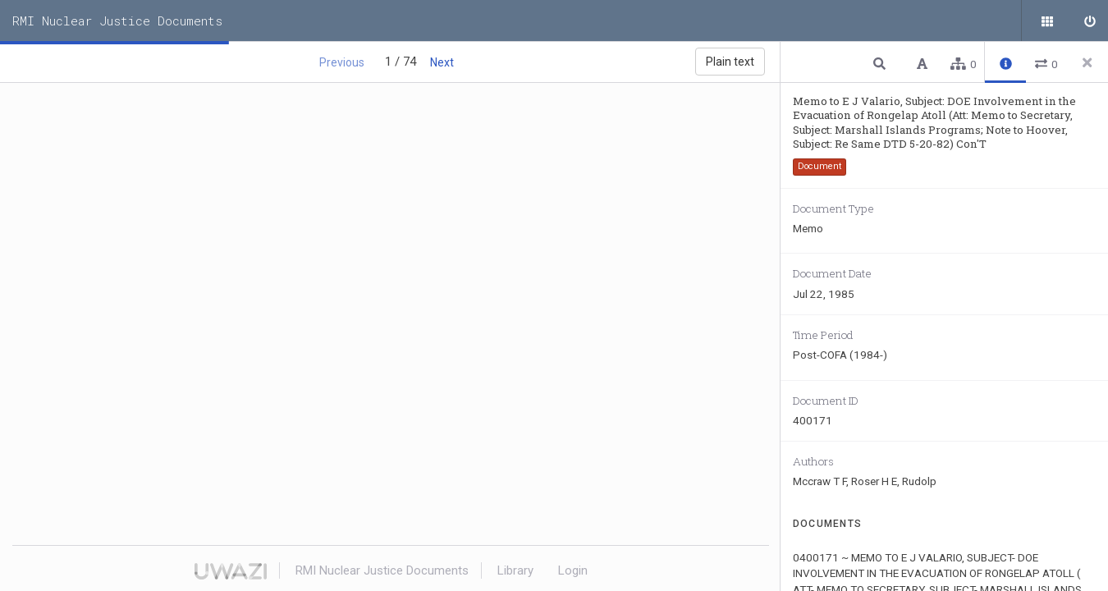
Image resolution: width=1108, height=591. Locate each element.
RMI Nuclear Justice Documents (117, 20)
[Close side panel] (1087, 62)
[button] (881, 63)
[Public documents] (1046, 20)
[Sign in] (1087, 20)
